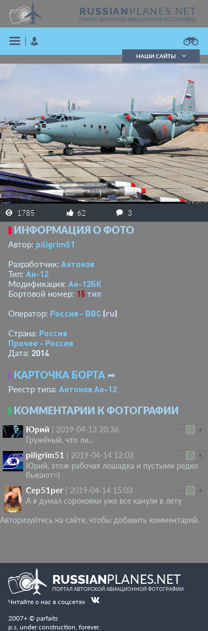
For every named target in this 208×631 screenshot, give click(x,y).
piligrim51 (55, 244)
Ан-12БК (84, 284)
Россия (53, 333)
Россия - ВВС (75, 313)
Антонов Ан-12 (88, 389)
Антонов (78, 264)
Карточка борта (59, 375)
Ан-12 (37, 274)
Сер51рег (44, 490)
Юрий (38, 429)
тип (94, 293)
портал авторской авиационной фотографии (137, 19)
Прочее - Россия (40, 343)
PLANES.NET (138, 11)
